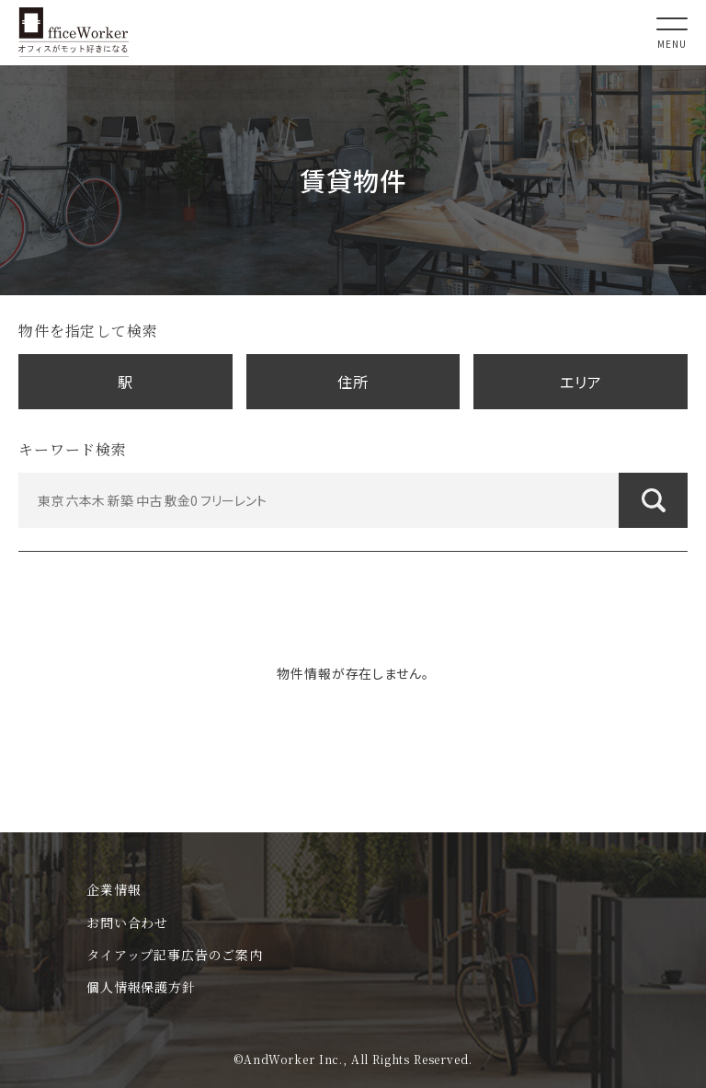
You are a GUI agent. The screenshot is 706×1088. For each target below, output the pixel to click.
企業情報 (113, 889)
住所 (353, 382)
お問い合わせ (127, 922)
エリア (581, 382)
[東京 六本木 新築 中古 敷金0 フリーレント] (353, 500)
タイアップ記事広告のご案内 (174, 954)
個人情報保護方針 (141, 987)
